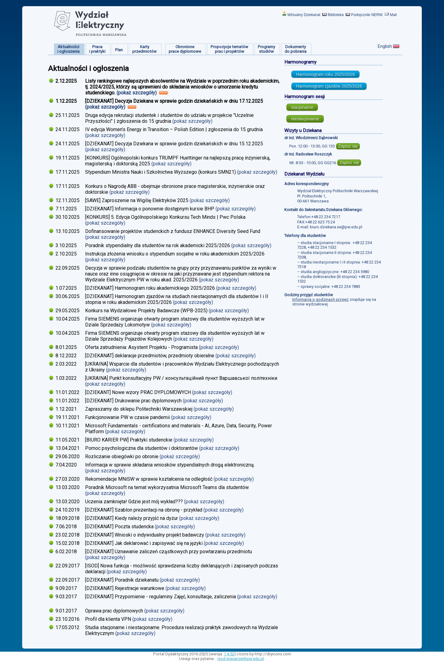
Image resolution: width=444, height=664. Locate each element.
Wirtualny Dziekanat (303, 15)
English (385, 46)
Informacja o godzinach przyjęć (320, 299)
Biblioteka (336, 15)
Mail (393, 15)
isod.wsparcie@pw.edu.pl (240, 658)
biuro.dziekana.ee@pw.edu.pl (336, 227)
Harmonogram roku (325, 74)
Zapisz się (348, 146)
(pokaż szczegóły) (137, 93)
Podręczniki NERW (367, 15)
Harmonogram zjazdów (329, 86)
